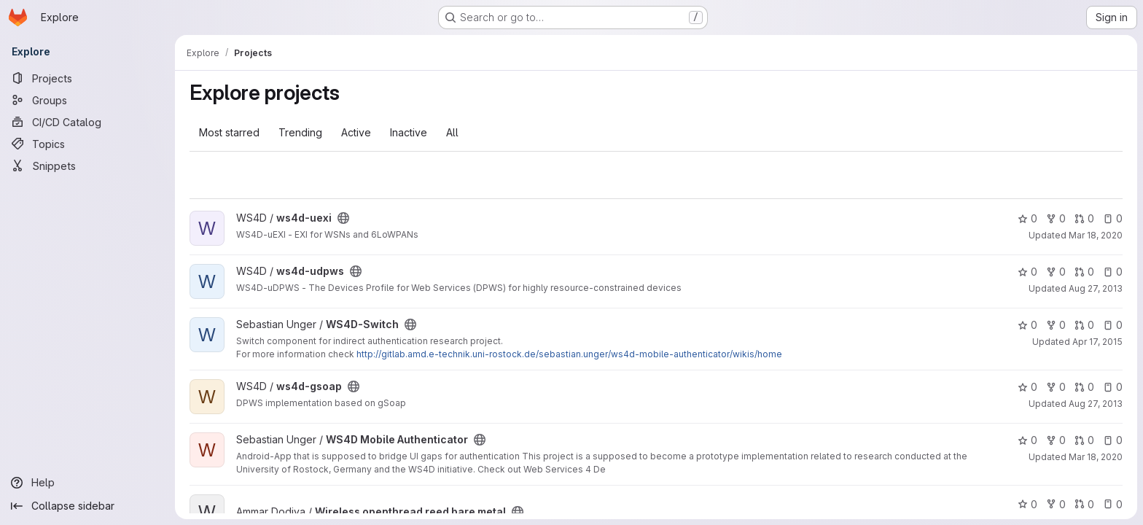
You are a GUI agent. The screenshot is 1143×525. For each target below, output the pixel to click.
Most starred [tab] (229, 132)
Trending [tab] (300, 132)
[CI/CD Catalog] (87, 122)
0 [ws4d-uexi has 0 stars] (1027, 218)
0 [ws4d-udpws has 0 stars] (1027, 271)
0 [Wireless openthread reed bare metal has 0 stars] (1027, 504)
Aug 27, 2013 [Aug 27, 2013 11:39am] (1096, 403)
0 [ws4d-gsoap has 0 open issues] (1113, 387)
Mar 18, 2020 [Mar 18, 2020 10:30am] (1096, 456)
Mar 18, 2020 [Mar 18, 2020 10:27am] (1096, 235)
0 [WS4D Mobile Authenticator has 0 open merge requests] (1084, 440)
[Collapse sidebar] (87, 506)
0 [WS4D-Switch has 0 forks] (1056, 325)
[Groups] (87, 100)
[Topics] (87, 143)
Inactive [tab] (408, 132)
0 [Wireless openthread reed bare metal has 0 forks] (1056, 504)
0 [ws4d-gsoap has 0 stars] (1027, 387)
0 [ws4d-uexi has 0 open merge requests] (1084, 218)
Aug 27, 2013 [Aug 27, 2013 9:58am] (1096, 288)
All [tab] (452, 132)
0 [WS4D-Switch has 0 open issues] (1113, 325)
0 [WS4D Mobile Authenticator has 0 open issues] (1113, 440)
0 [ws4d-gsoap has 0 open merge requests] (1084, 387)
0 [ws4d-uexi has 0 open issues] (1113, 218)
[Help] (87, 482)
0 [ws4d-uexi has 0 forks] (1056, 218)
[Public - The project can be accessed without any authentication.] (343, 218)
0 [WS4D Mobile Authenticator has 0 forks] (1056, 440)
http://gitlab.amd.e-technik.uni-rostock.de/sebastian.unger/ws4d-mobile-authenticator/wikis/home (569, 354)
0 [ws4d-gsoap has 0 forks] (1056, 387)
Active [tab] (356, 132)
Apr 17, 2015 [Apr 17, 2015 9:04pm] (1097, 341)
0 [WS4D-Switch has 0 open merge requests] (1084, 325)
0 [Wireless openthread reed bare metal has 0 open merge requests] (1084, 504)
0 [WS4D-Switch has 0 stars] (1027, 325)
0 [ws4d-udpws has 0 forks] (1056, 271)
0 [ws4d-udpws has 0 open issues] (1113, 271)
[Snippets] (87, 165)
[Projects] (87, 78)
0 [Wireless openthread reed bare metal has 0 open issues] (1113, 504)
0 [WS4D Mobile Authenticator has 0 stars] (1027, 440)
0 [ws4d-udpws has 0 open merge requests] (1084, 271)
